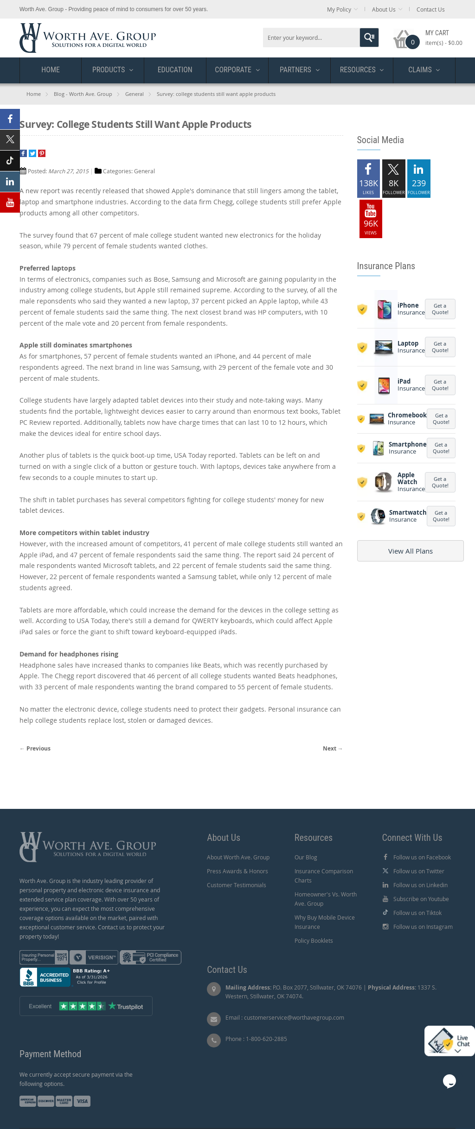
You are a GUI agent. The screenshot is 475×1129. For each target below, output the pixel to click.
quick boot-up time (141, 455)
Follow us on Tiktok (417, 912)
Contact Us (431, 9)
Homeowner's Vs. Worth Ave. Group (326, 898)
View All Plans (410, 550)
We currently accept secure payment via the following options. (76, 1079)
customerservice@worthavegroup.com (294, 1017)
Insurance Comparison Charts (324, 875)
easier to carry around (200, 411)
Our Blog (306, 857)
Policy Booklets (314, 940)
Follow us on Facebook (422, 857)
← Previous (35, 748)
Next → (333, 748)
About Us (384, 9)
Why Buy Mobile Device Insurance (325, 922)
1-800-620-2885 (266, 1038)
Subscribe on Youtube (421, 898)
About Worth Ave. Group (238, 857)
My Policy (339, 9)
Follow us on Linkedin (420, 885)
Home (33, 93)
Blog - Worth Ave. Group (83, 93)
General (134, 93)
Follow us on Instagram (423, 926)
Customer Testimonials (236, 885)
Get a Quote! (440, 308)
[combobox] (321, 37)
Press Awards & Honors (237, 871)
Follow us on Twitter (418, 871)
